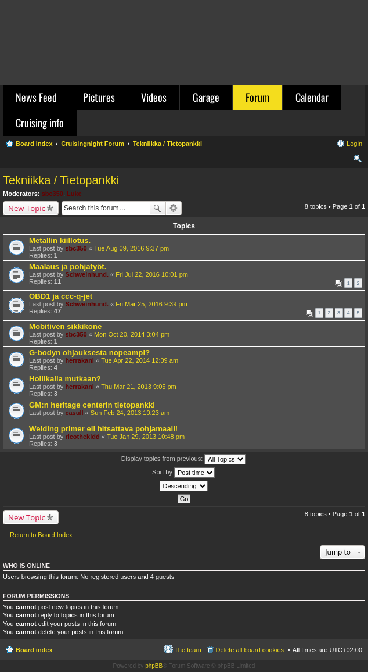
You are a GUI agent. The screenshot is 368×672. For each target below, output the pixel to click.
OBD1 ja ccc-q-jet (60, 296)
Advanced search (174, 208)
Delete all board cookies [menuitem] (250, 649)
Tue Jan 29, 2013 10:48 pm (146, 436)
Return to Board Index (41, 534)
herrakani (79, 360)
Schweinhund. (87, 274)
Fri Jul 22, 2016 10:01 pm (152, 274)
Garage (206, 97)
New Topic (26, 208)
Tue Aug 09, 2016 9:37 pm (131, 248)
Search (157, 208)
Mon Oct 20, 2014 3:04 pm (131, 334)
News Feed (36, 97)
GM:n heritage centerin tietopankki (92, 405)
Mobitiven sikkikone (65, 326)
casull (74, 412)
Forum (257, 97)
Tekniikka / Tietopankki (61, 180)
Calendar (312, 97)
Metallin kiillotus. (60, 240)
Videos (154, 97)
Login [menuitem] (354, 143)
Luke (74, 193)
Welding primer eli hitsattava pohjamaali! (103, 428)
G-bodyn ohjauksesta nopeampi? (89, 352)
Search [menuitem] (357, 160)
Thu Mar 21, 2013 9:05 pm (138, 386)
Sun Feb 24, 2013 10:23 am (130, 412)
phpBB (154, 666)
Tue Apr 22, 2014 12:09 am (139, 360)
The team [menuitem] (187, 649)
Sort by (183, 472)
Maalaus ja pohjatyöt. (67, 266)
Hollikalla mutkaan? (65, 378)
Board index (34, 649)
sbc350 (52, 193)
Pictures (99, 97)
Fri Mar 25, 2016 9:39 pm (151, 304)
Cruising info (40, 122)
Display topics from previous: (183, 459)
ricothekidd (82, 436)
